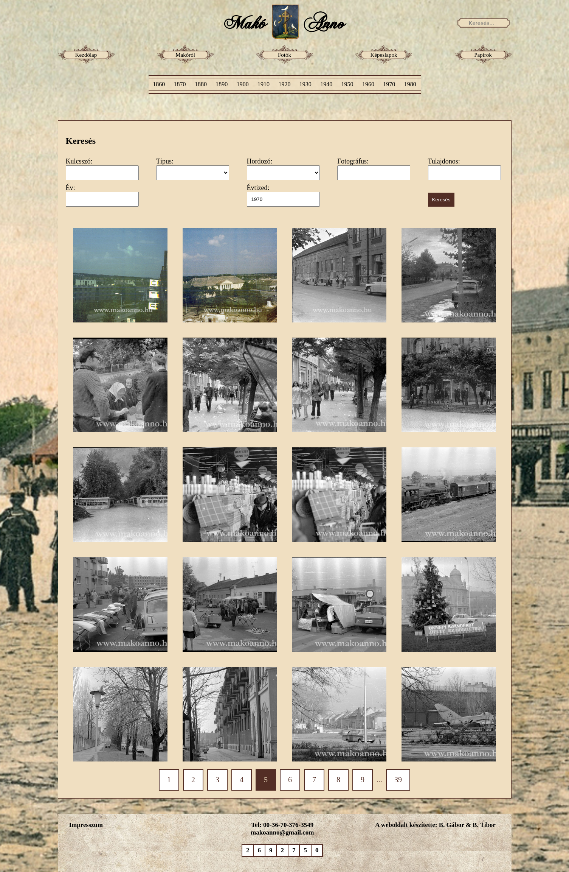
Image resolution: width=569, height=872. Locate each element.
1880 (201, 84)
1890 (222, 84)
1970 (389, 84)
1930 (305, 84)
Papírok (483, 55)
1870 (180, 84)
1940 (326, 84)
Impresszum (86, 824)
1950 (347, 84)
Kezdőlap (86, 55)
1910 (263, 84)
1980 (410, 84)
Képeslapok (384, 55)
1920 (284, 84)
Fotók (284, 55)
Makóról (185, 55)
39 (398, 779)
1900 (243, 84)
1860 (159, 84)
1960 (368, 84)
